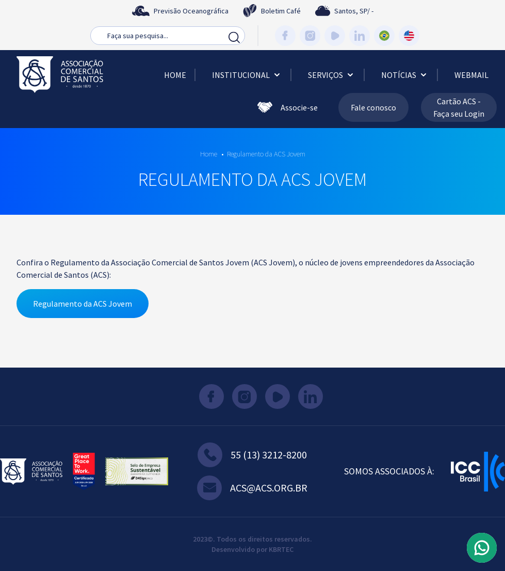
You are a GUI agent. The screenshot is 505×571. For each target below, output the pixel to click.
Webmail (471, 75)
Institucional (247, 75)
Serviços (331, 75)
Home (175, 75)
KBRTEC (281, 549)
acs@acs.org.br (252, 487)
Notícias (405, 75)
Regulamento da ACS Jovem (266, 153)
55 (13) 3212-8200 (252, 454)
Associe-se (287, 107)
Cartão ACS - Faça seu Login (458, 107)
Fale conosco (373, 107)
